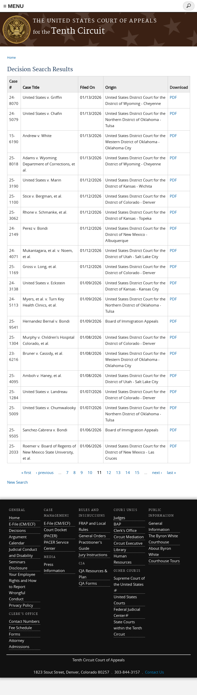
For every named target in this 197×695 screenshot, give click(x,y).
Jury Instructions (93, 554)
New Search (17, 482)
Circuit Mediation (129, 536)
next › (157, 472)
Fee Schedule (20, 627)
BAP (117, 524)
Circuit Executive (128, 543)
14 (127, 472)
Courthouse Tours (164, 560)
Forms (14, 634)
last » (171, 472)
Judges (119, 517)
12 (109, 472)
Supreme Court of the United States (129, 584)
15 (137, 472)
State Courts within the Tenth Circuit (128, 628)
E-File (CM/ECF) (22, 524)
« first (26, 472)
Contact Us (154, 672)
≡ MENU (13, 6)
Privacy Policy (21, 605)
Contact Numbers (24, 621)
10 (90, 472)
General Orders (92, 535)
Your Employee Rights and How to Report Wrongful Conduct (22, 586)
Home (11, 57)
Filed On (87, 87)
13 (118, 472)
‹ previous (45, 472)
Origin (110, 87)
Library (120, 549)
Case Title (31, 87)
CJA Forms (88, 583)
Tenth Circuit (69, 31)
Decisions (17, 530)
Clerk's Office (125, 530)
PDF (173, 97)
